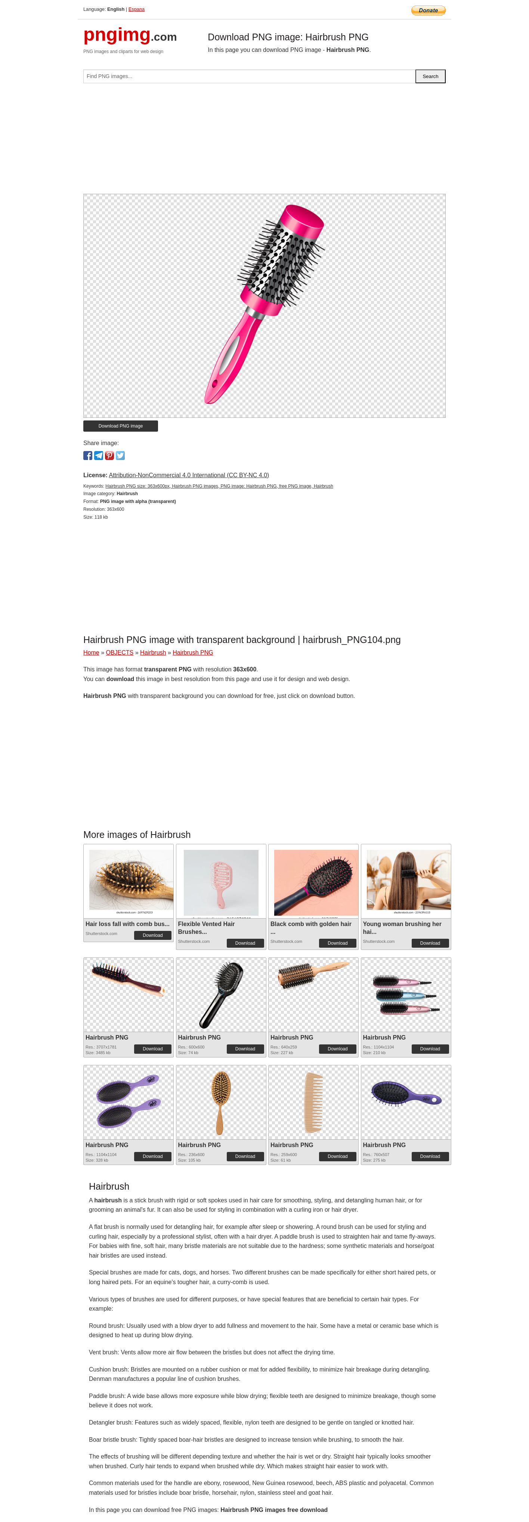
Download (153, 935)
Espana (137, 9)
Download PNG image (121, 426)
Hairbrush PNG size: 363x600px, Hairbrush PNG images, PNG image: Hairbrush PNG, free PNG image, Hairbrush (219, 486)
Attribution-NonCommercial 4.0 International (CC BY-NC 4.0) (189, 475)
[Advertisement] (264, 141)
